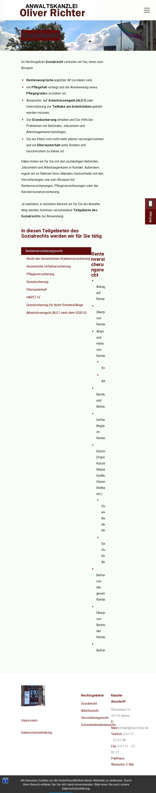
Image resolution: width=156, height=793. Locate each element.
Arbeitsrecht (90, 711)
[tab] (56, 251)
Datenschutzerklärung (36, 732)
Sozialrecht (89, 703)
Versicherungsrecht (95, 718)
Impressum (29, 720)
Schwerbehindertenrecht (98, 725)
